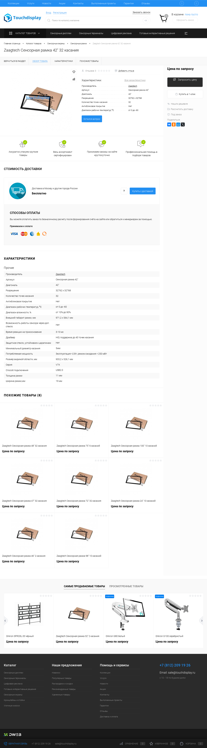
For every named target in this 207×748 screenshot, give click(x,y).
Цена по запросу (27, 452)
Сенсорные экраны (13, 694)
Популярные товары (61, 678)
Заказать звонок (141, 12)
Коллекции (13, 3)
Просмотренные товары (126, 586)
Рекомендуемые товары (64, 689)
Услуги (30, 3)
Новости (46, 3)
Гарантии (129, 3)
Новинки (56, 672)
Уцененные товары (61, 694)
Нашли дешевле (177, 104)
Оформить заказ (185, 20)
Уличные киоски (12, 705)
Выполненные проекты (103, 3)
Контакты (78, 3)
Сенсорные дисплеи (13, 672)
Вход (48, 12)
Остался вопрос (91, 119)
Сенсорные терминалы (15, 678)
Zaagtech (132, 86)
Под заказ (174, 114)
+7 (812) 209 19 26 (41, 743)
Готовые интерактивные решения (20, 689)
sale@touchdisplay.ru (181, 672)
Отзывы (146, 3)
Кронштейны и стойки (14, 700)
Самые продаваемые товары (84, 586)
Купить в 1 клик (185, 94)
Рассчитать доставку (180, 109)
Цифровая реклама (13, 683)
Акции (62, 3)
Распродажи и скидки (62, 683)
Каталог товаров (25, 33)
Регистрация (60, 12)
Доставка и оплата (109, 716)
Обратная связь (15, 743)
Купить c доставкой (142, 191)
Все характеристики (135, 80)
